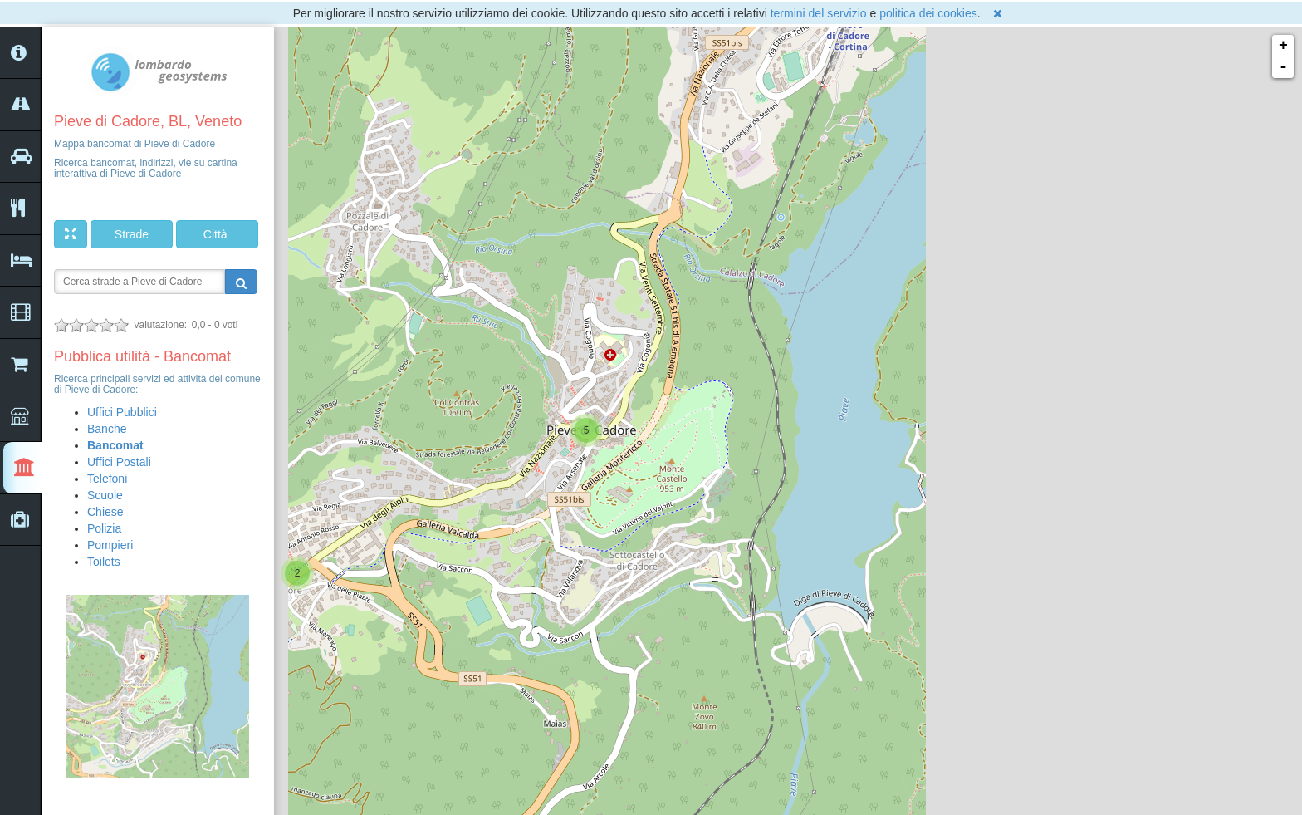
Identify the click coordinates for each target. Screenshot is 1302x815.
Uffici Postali (119, 462)
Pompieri (110, 545)
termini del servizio (819, 13)
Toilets (103, 561)
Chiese (105, 511)
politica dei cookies (928, 13)
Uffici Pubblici (122, 412)
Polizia (104, 528)
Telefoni (107, 478)
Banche (106, 428)
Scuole (105, 495)
